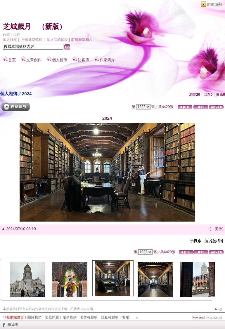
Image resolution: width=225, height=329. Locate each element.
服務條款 (70, 317)
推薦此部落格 (31, 40)
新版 (52, 26)
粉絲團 (13, 325)
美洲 (218, 229)
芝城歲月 (17, 26)
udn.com (216, 317)
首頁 (12, 60)
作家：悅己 (11, 35)
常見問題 (52, 317)
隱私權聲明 (110, 317)
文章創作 (33, 60)
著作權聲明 (89, 317)
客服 (125, 317)
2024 (27, 93)
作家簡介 (107, 60)
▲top (218, 309)
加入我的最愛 (57, 40)
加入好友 (10, 40)
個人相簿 (59, 60)
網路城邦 (214, 4)
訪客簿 (83, 60)
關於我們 (34, 317)
